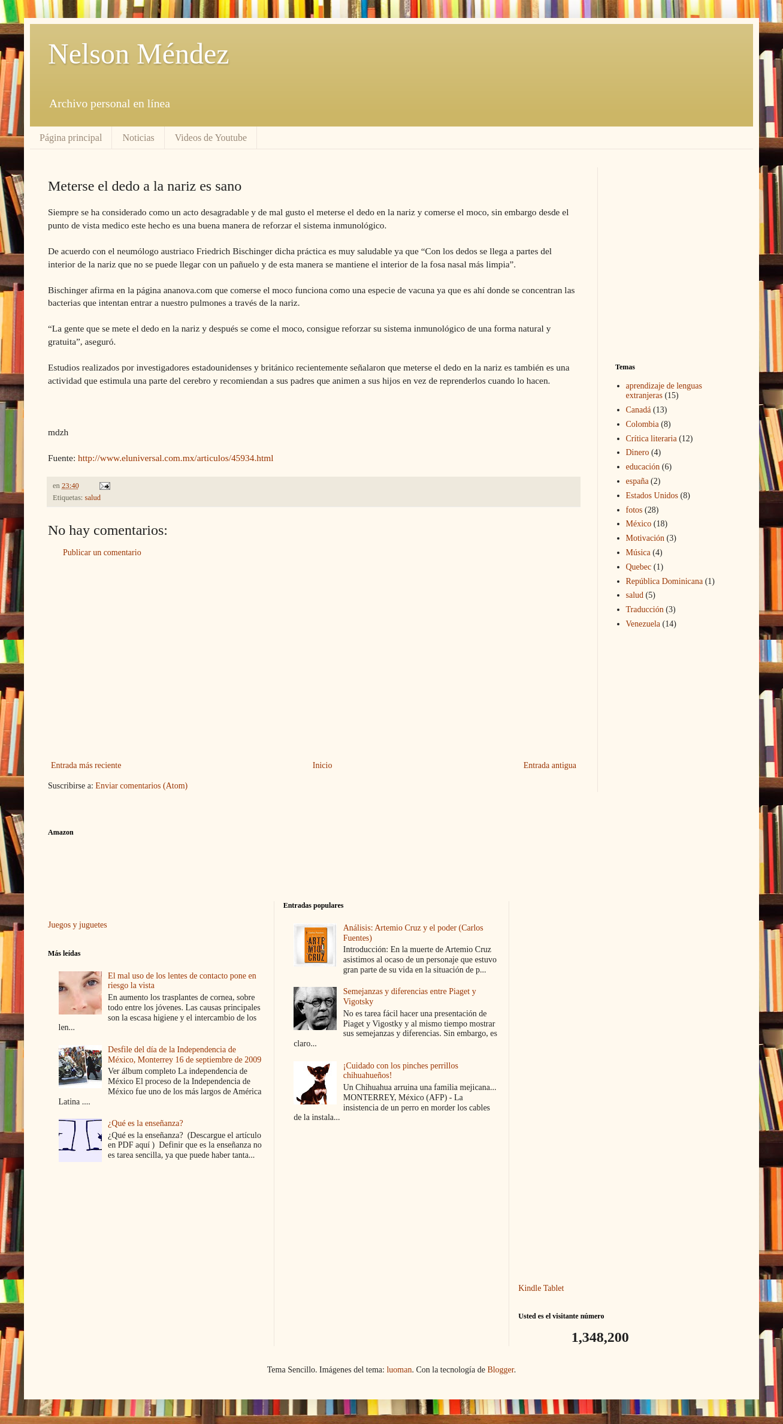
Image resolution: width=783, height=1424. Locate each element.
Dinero (637, 452)
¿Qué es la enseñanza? (145, 1123)
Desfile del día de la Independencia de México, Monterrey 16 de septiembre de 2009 (184, 1054)
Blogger (500, 1369)
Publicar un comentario (102, 552)
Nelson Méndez (138, 54)
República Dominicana (664, 581)
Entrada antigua (550, 765)
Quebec (639, 566)
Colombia (642, 424)
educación (643, 466)
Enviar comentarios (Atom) (141, 785)
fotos (634, 509)
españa (637, 481)
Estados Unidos (652, 495)
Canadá (638, 409)
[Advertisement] (313, 659)
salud (93, 497)
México (639, 523)
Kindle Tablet (541, 1288)
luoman (399, 1369)
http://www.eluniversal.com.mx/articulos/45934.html (175, 458)
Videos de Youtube (211, 138)
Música (638, 552)
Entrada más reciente (86, 765)
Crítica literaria (651, 438)
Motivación (645, 538)
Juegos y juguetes (77, 924)
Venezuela (643, 623)
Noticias (138, 138)
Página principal (71, 138)
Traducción (645, 609)
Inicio (322, 765)
